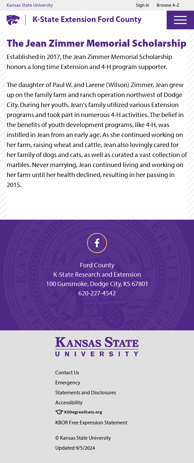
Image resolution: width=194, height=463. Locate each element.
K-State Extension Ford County (87, 19)
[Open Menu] (180, 20)
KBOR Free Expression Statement (91, 422)
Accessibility (69, 402)
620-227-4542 (97, 293)
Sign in (142, 5)
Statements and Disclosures (85, 392)
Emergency (67, 382)
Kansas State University (30, 5)
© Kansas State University (83, 438)
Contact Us (67, 372)
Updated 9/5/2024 (75, 448)
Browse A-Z (168, 5)
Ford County (97, 265)
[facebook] (97, 243)
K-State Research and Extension (97, 274)
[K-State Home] (13, 20)
